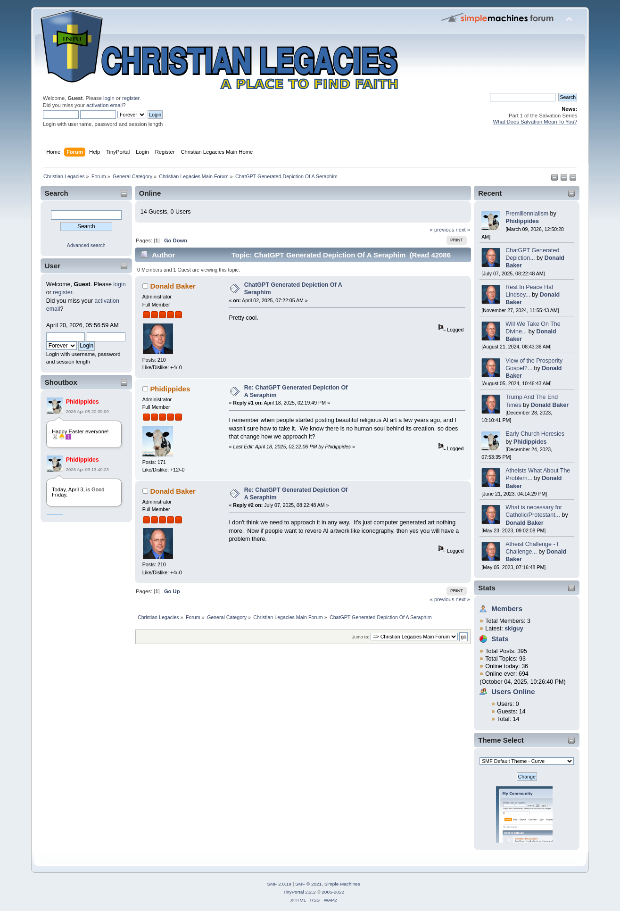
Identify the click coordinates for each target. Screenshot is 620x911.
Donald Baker (550, 405)
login (109, 98)
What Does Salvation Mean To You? (535, 121)
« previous (442, 229)
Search (56, 193)
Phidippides (82, 401)
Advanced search (86, 245)
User (52, 266)
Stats (487, 588)
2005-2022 (333, 891)
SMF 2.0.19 (279, 883)
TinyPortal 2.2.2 (299, 891)
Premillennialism (526, 213)
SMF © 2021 (308, 883)
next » (462, 229)
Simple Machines (342, 883)
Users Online (513, 691)
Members (506, 609)
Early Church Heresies (534, 434)
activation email (104, 105)
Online (150, 193)
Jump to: (361, 636)
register (131, 98)
